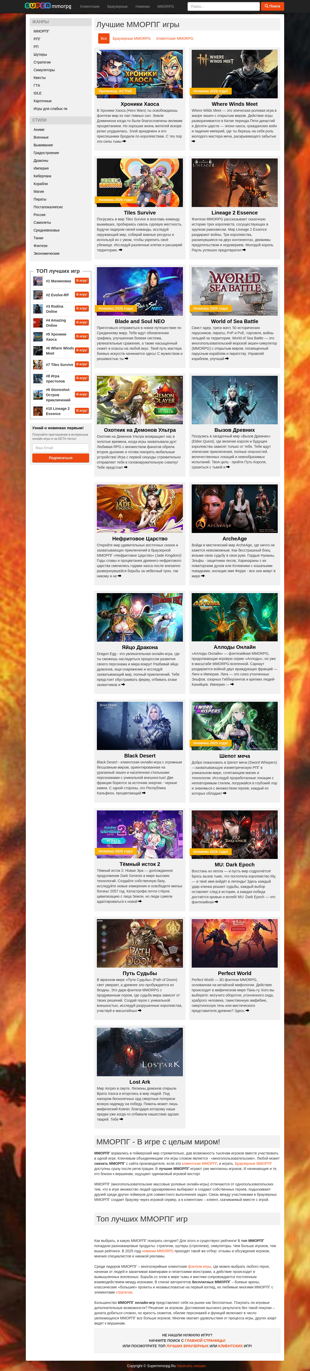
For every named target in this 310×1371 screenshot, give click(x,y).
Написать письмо (191, 1366)
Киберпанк (42, 176)
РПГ (37, 39)
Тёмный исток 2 (140, 864)
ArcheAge (234, 538)
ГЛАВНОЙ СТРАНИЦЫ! (205, 1340)
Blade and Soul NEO (140, 321)
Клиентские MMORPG (175, 38)
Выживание (43, 145)
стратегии (124, 1292)
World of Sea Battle (234, 321)
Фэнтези (41, 246)
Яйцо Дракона (140, 647)
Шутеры (40, 54)
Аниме (39, 129)
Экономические (47, 253)
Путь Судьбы (140, 973)
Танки (38, 238)
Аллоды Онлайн (235, 647)
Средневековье (47, 230)
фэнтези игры (199, 1266)
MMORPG (165, 6)
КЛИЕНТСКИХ (230, 1346)
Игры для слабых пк (50, 109)
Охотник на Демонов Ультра (140, 430)
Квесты (40, 78)
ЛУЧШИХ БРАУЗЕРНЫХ (188, 1346)
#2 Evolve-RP (57, 295)
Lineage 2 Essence (235, 213)
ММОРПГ (41, 31)
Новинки (143, 6)
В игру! (81, 280)
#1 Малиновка (58, 281)
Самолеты (42, 222)
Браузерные (117, 6)
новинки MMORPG (158, 1251)
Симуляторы (44, 70)
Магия (39, 191)
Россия (39, 215)
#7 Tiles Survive (59, 365)
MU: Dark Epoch (234, 864)
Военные (41, 137)
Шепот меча (234, 756)
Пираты (40, 199)
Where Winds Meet (235, 104)
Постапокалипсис (48, 207)
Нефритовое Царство (139, 538)
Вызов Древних (234, 430)
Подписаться (61, 458)
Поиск (272, 6)
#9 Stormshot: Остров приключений (58, 395)
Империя (41, 168)
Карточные (43, 101)
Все (104, 38)
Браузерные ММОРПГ (253, 1163)
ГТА (37, 85)
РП (36, 47)
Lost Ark (139, 1082)
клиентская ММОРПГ (199, 1163)
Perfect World (235, 973)
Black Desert (140, 756)
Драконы (41, 160)
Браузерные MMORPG (132, 38)
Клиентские (90, 6)
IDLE (38, 93)
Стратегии (42, 62)
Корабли (41, 184)
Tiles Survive (140, 213)
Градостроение (46, 153)
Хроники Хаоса (140, 104)
